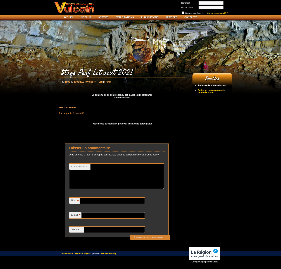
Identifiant (185, 3)
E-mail (75, 219)
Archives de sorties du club (212, 85)
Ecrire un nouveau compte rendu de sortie (211, 91)
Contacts (190, 17)
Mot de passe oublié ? (217, 13)
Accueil (68, 17)
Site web (75, 233)
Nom (75, 205)
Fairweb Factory (108, 258)
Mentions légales (83, 258)
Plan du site (67, 258)
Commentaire (79, 166)
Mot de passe (187, 7)
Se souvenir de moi (194, 13)
